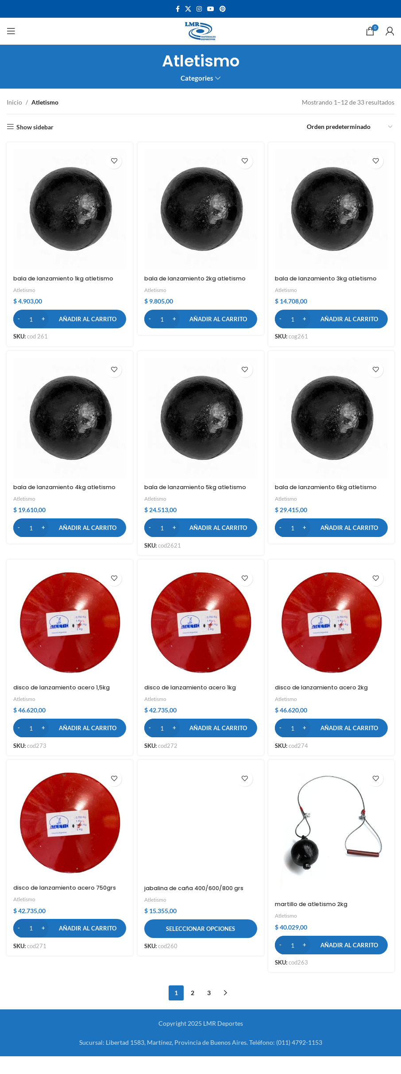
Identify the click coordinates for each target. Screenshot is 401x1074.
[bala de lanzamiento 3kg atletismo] (333, 208)
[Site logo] (200, 30)
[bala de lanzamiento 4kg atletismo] (68, 426)
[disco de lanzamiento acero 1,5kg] (68, 641)
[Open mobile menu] (11, 31)
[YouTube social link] (210, 9)
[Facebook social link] (177, 9)
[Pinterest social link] (222, 9)
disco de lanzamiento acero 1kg (197, 704)
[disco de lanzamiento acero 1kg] (201, 641)
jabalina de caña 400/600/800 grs (195, 910)
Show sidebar (35, 126)
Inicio (14, 102)
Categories (197, 78)
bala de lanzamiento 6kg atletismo (318, 498)
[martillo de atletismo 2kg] (333, 850)
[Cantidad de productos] (31, 324)
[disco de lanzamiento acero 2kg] (333, 641)
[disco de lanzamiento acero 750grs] (68, 842)
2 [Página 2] (192, 1010)
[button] (68, 324)
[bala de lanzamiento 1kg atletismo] (68, 208)
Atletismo (25, 295)
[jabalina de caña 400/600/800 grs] (201, 842)
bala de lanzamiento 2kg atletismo (186, 279)
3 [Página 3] (209, 1010)
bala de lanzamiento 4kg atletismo (54, 498)
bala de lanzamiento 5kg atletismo (186, 498)
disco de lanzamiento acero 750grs (58, 910)
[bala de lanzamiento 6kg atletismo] (333, 426)
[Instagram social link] (199, 9)
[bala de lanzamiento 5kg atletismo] (201, 426)
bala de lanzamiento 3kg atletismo (318, 279)
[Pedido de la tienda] (350, 127)
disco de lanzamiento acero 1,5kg (67, 704)
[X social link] (188, 9)
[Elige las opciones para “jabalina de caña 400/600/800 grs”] (201, 955)
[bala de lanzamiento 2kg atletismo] (201, 208)
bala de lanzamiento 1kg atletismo (53, 279)
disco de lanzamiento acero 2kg (330, 704)
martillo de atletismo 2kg (318, 921)
